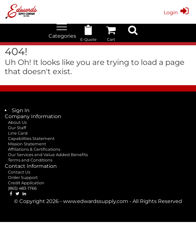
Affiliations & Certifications (34, 149)
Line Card (18, 133)
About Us (17, 122)
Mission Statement (27, 144)
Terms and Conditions (30, 160)
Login (177, 13)
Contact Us (19, 172)
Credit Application (26, 182)
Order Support (23, 177)
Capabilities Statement (31, 138)
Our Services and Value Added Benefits (48, 154)
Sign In (20, 110)
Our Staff (17, 127)
